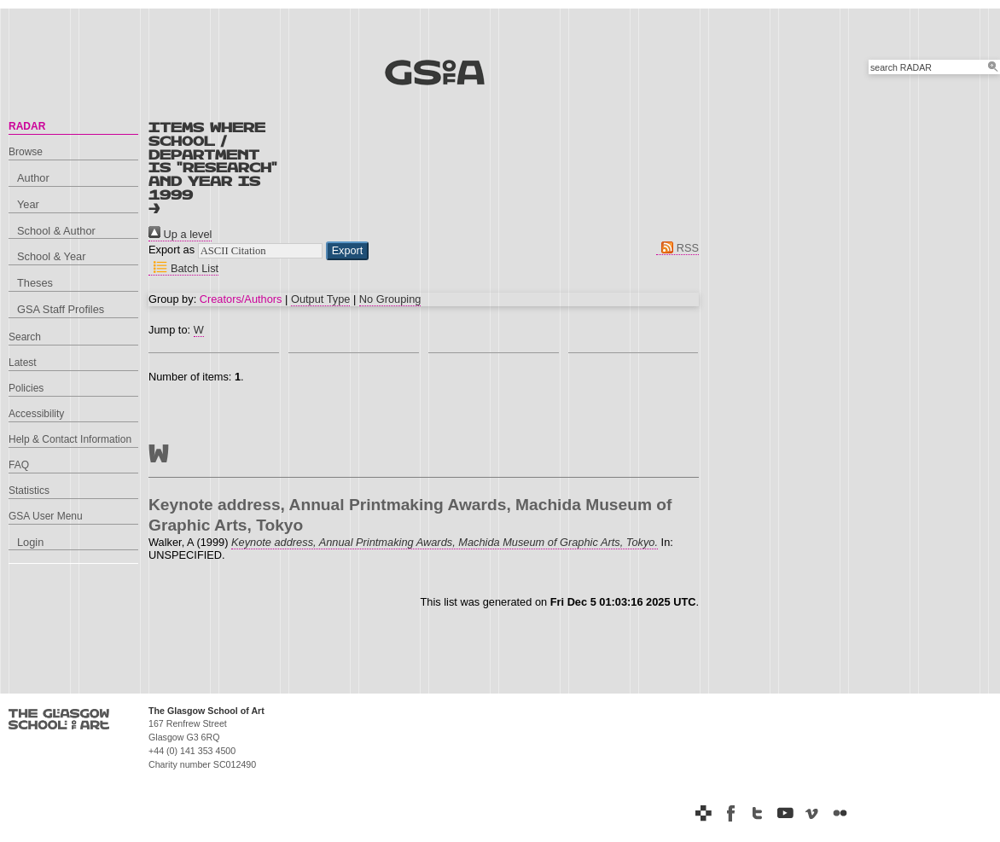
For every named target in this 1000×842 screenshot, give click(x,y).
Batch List (183, 268)
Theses (35, 282)
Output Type (320, 299)
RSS (677, 247)
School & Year (51, 256)
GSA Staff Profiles (60, 309)
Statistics (29, 490)
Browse (26, 152)
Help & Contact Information (70, 439)
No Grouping (390, 299)
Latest (23, 363)
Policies (26, 388)
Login (30, 542)
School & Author (56, 230)
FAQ (19, 465)
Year (28, 204)
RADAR (27, 126)
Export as (171, 249)
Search (25, 337)
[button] (347, 250)
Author (33, 177)
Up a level (180, 234)
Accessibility (36, 414)
